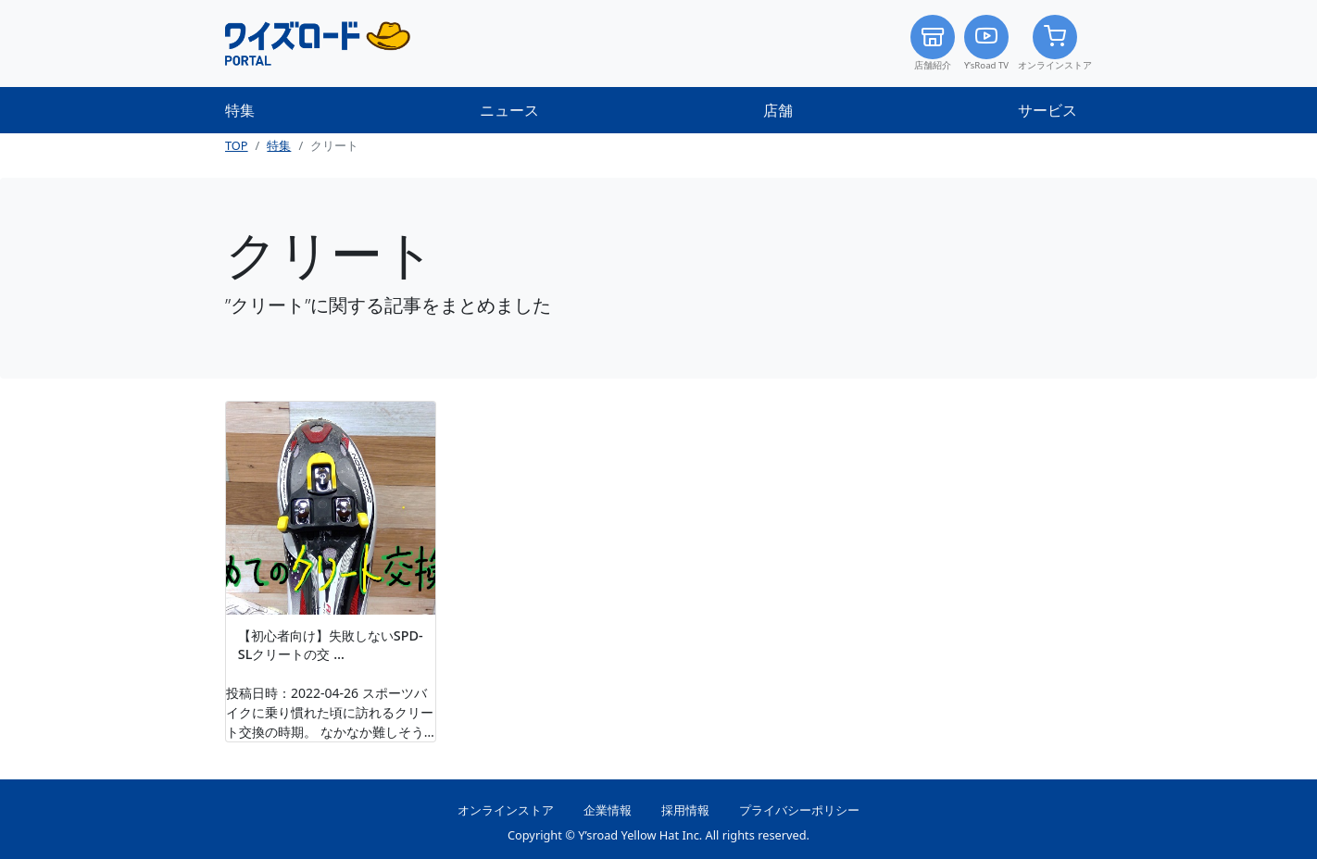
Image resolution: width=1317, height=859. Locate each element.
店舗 (778, 110)
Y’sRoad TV (986, 43)
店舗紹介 (932, 43)
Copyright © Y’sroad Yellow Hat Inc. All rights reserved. (658, 835)
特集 (240, 110)
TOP (236, 145)
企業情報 (607, 810)
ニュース (509, 110)
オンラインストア (1055, 43)
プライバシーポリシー (799, 810)
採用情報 (685, 810)
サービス (1047, 110)
